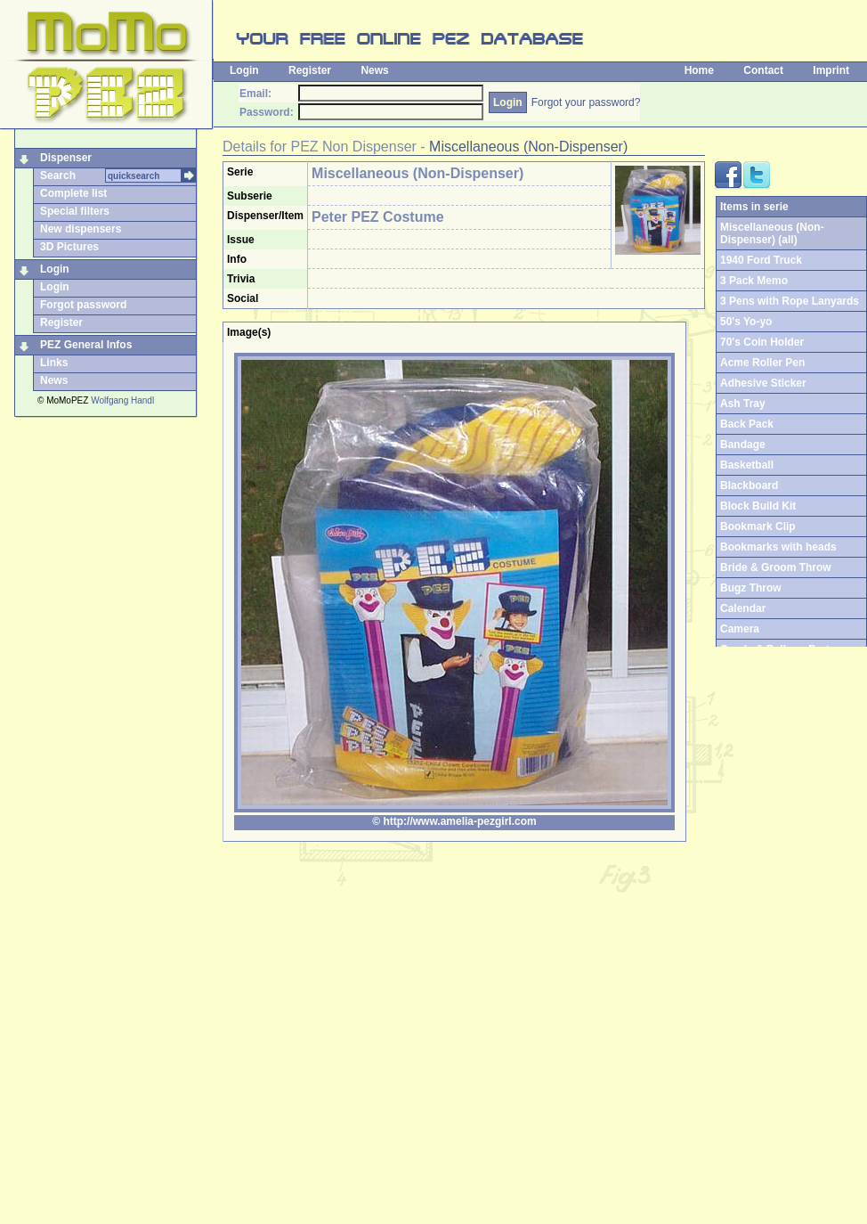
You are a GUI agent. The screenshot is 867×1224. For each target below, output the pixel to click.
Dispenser (66, 157)
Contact (763, 70)
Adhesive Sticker (763, 383)
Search (58, 175)
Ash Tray (743, 403)
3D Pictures (69, 247)
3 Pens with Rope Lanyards (789, 301)
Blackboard (749, 485)
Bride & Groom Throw (775, 567)
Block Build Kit (758, 506)
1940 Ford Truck (761, 260)
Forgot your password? (586, 102)
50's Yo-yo (746, 321)
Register (309, 70)
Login (244, 70)
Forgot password (83, 304)
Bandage (743, 444)
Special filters (74, 211)
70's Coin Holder (762, 342)
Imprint (831, 70)
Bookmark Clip (758, 526)
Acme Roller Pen (762, 362)
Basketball (747, 465)
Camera (739, 629)
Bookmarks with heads (778, 547)
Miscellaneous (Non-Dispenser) (528, 146)
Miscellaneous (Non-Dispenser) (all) (772, 233)
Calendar (743, 608)
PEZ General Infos (86, 345)
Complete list (73, 193)
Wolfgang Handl (122, 400)
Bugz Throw (751, 588)
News (374, 70)
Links (54, 362)
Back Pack (747, 424)
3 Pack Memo (754, 280)
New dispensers (80, 229)
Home (699, 70)
